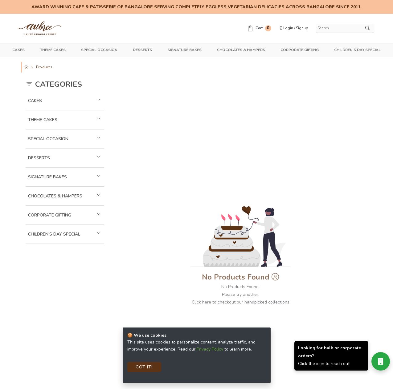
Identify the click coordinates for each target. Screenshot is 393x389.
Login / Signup (293, 28)
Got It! (144, 367)
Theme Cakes (53, 49)
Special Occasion (99, 49)
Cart (259, 28)
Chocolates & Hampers (241, 49)
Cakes (18, 49)
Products (44, 67)
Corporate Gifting (299, 49)
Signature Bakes (184, 49)
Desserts (142, 49)
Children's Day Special (357, 49)
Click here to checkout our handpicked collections (240, 302)
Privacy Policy (210, 349)
